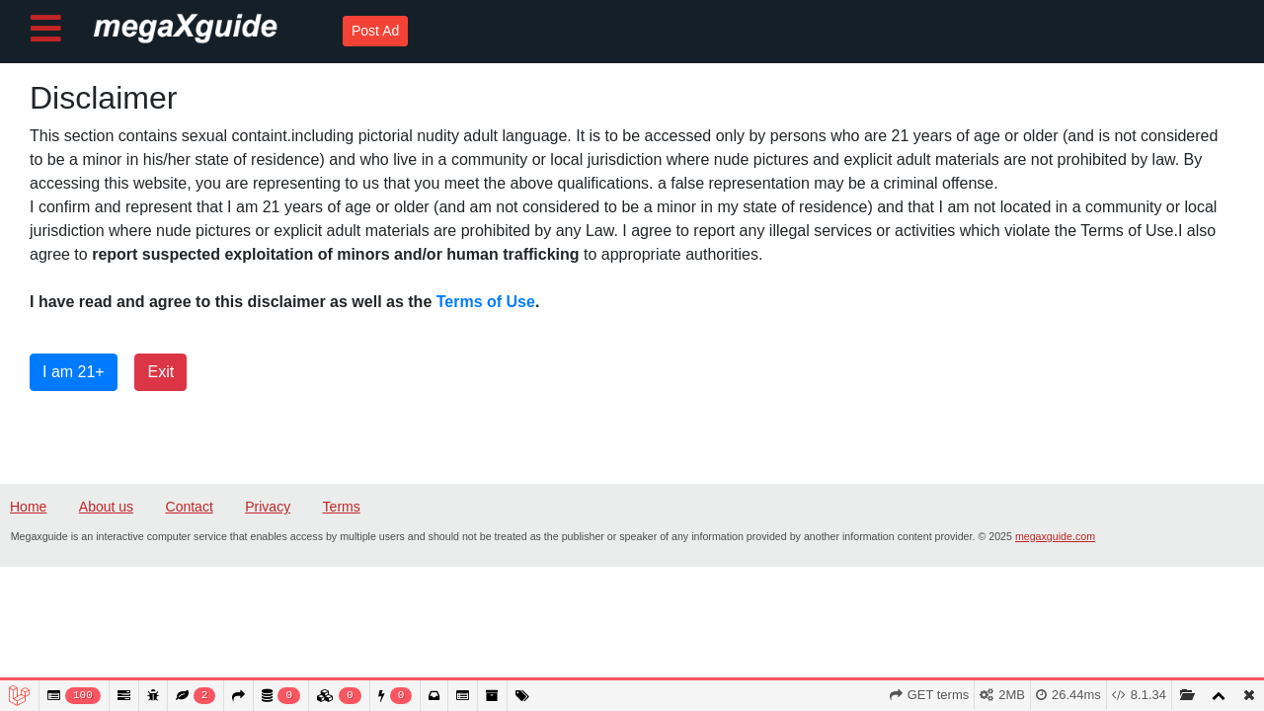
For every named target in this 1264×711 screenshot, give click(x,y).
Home (28, 506)
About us (106, 506)
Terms (341, 506)
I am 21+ (73, 371)
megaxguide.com (1055, 536)
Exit (160, 371)
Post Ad (375, 31)
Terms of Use (485, 301)
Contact (189, 506)
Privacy (267, 506)
